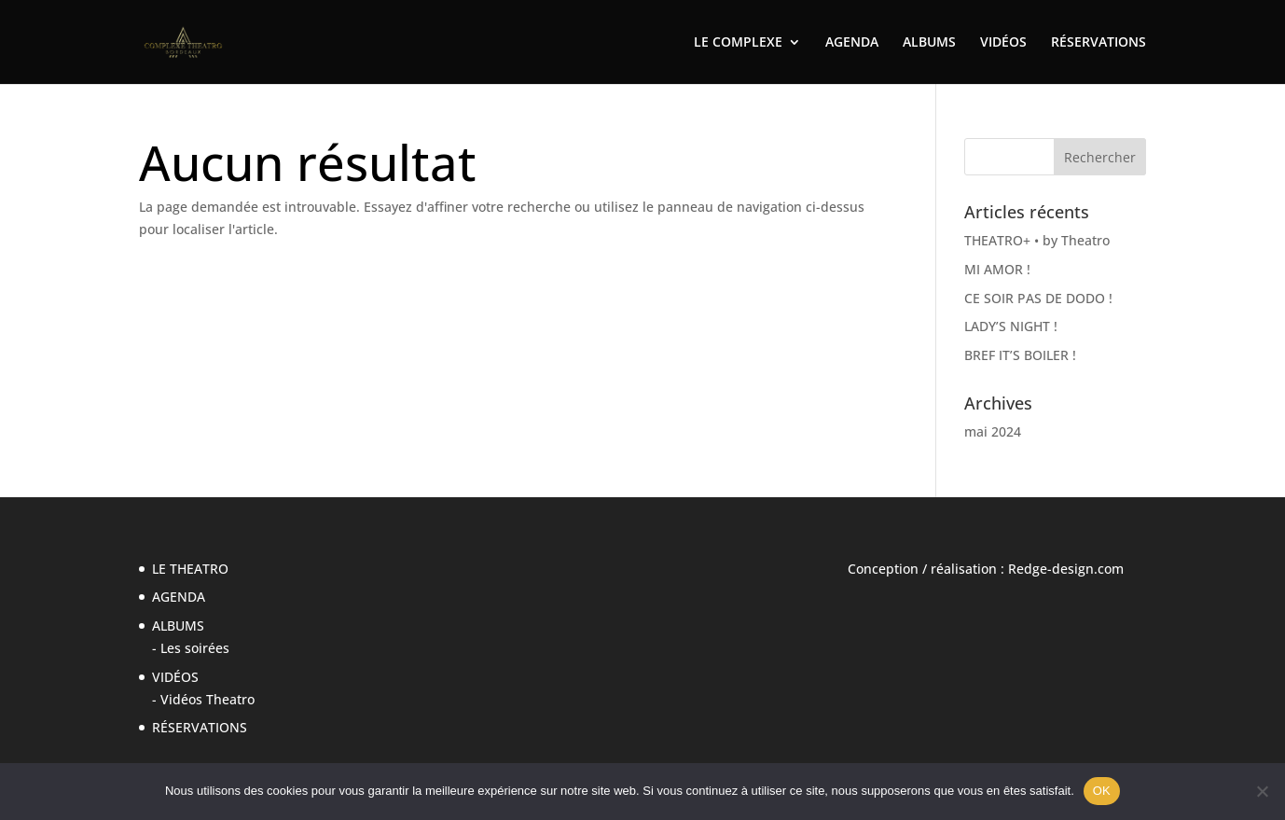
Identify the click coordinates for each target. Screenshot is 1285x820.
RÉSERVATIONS (1098, 42)
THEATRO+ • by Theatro (1037, 240)
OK (1102, 791)
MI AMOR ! (997, 269)
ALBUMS (929, 42)
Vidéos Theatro (207, 699)
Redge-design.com (1066, 568)
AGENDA (851, 42)
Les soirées (194, 648)
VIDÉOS (1003, 42)
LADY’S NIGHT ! (1010, 326)
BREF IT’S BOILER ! (1020, 355)
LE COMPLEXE (738, 42)
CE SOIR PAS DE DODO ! (1038, 298)
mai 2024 (992, 431)
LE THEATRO (190, 568)
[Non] (1261, 791)
